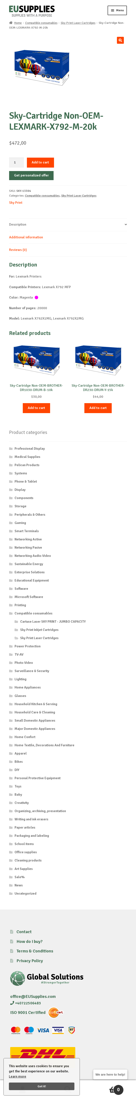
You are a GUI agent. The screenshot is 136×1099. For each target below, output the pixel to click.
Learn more (17, 1076)
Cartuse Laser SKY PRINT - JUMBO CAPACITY (53, 621)
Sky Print (15, 202)
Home (18, 23)
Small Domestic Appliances (35, 720)
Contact (24, 931)
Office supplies (26, 852)
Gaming (20, 523)
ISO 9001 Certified (28, 1012)
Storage (20, 506)
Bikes (19, 762)
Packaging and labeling (32, 836)
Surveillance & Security (32, 671)
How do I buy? (29, 941)
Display (20, 490)
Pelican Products (27, 465)
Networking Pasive (28, 547)
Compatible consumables (41, 23)
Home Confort (25, 737)
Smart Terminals (27, 531)
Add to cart (40, 162)
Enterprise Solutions (30, 572)
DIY (17, 770)
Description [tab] (17, 224)
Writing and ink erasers (31, 819)
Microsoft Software (29, 597)
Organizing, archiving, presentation (40, 811)
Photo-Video (24, 663)
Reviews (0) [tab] (18, 250)
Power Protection (28, 646)
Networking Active (28, 539)
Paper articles (25, 827)
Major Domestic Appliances (35, 729)
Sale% (20, 877)
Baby (18, 794)
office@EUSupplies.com (33, 996)
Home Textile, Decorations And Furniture (44, 745)
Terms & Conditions (34, 951)
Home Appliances (28, 687)
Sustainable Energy (29, 564)
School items (24, 844)
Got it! (42, 1086)
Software (21, 589)
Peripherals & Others (30, 514)
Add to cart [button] (36, 408)
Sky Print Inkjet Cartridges (39, 630)
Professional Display (30, 448)
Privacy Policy (29, 960)
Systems (21, 473)
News (19, 885)
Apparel (21, 753)
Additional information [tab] (26, 237)
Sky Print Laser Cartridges (78, 23)
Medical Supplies (27, 457)
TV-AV (19, 654)
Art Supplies (24, 869)
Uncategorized (25, 893)
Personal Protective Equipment (38, 778)
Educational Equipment (32, 580)
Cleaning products (28, 860)
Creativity (22, 803)
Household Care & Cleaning (35, 712)
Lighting (20, 679)
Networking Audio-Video (33, 556)
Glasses (20, 696)
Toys (18, 786)
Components (24, 498)
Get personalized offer (31, 175)
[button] (120, 40)
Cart (107, 1088)
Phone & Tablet (26, 481)
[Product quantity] (16, 163)
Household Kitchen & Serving (36, 704)
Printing (20, 605)
